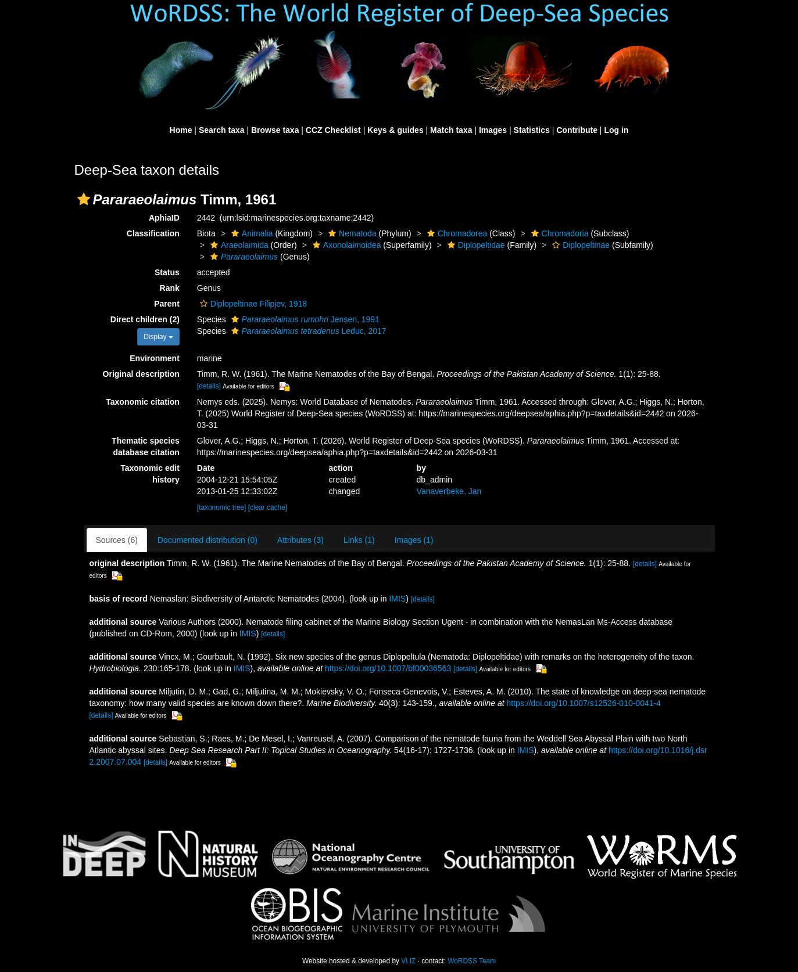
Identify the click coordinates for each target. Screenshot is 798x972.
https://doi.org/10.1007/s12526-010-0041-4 (584, 703)
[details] (209, 386)
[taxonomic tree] (221, 507)
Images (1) (414, 540)
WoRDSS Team (472, 961)
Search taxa (222, 130)
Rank (170, 288)
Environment (155, 358)
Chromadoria (558, 233)
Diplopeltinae (579, 245)
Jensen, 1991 (304, 319)
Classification (153, 233)
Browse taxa (275, 130)
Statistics (532, 130)
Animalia (250, 233)
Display (158, 337)
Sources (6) (117, 540)
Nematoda (351, 233)
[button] (83, 199)
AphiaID (164, 217)
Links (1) (359, 540)
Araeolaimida (238, 245)
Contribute (576, 130)
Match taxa (451, 130)
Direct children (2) (145, 319)
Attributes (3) (300, 540)
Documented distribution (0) (207, 540)
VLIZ (408, 961)
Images (493, 130)
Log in (616, 130)
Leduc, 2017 (307, 331)
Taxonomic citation (143, 401)
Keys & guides (395, 130)
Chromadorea (456, 233)
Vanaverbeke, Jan (449, 491)
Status (167, 272)
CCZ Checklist (333, 130)
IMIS (397, 598)
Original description (141, 374)
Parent (167, 303)
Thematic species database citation (146, 446)
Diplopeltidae (475, 245)
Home (181, 130)
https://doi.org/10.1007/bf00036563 (388, 668)
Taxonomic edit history (150, 473)
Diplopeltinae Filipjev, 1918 (252, 303)
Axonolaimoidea (345, 245)
